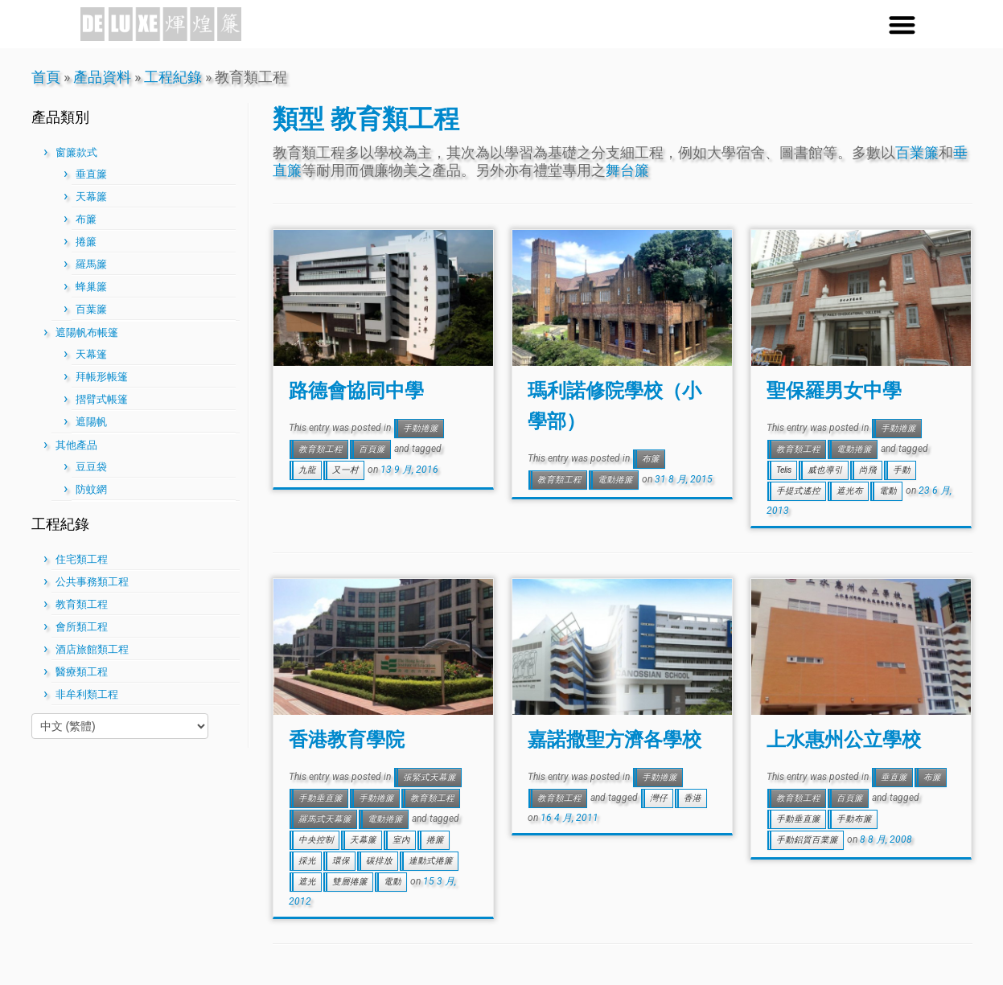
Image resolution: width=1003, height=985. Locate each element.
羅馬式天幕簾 (324, 819)
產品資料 (102, 76)
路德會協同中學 (356, 390)
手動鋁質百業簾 (807, 840)
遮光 (307, 881)
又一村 (345, 470)
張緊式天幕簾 (429, 777)
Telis (783, 470)
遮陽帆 (91, 422)
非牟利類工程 (86, 694)
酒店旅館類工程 (92, 649)
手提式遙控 (798, 491)
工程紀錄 (173, 76)
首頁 (45, 76)
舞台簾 (627, 170)
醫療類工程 (81, 672)
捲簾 (86, 242)
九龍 (307, 470)
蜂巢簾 (91, 287)
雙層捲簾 (350, 881)
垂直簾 (91, 174)
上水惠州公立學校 (844, 739)
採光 (307, 861)
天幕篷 (91, 354)
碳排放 (379, 861)
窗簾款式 (76, 152)
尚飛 (868, 470)
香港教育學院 (347, 739)
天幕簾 (91, 197)
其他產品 (76, 445)
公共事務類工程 (92, 582)
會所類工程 (81, 627)
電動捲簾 (615, 479)
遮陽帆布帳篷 (86, 332)
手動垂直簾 (320, 798)
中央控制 (316, 840)
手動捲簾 (420, 428)
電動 (888, 491)
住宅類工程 (81, 559)
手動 (902, 470)
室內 (401, 840)
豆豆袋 (91, 467)
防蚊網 (91, 489)
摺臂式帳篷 (102, 399)
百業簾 (917, 152)
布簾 (86, 219)
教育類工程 (81, 604)
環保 (341, 861)
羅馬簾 (91, 264)
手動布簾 (854, 819)
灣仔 (659, 798)
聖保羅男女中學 (834, 390)
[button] (902, 24)
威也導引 (825, 470)
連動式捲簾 (431, 861)
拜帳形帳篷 (102, 377)
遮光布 (850, 491)
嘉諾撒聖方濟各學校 (614, 739)
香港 (692, 798)
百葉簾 (91, 309)
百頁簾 (372, 449)
